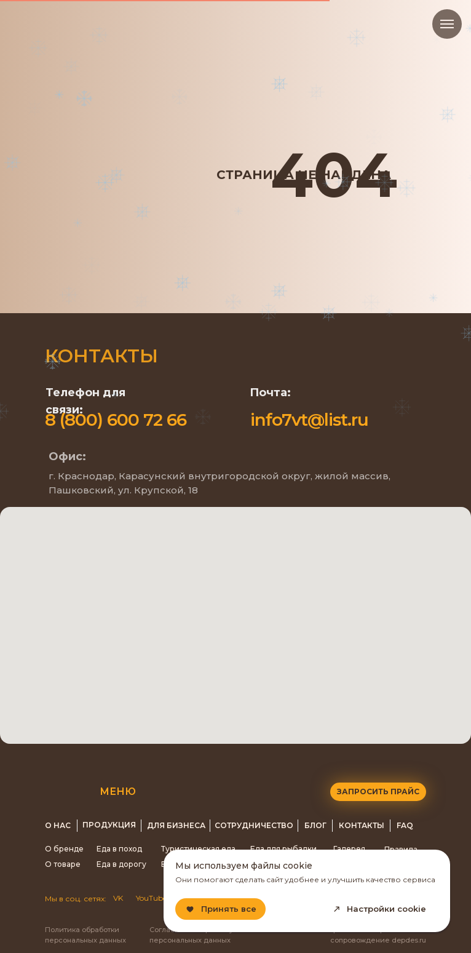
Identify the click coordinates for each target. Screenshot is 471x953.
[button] (378, 792)
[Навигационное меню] (447, 24)
